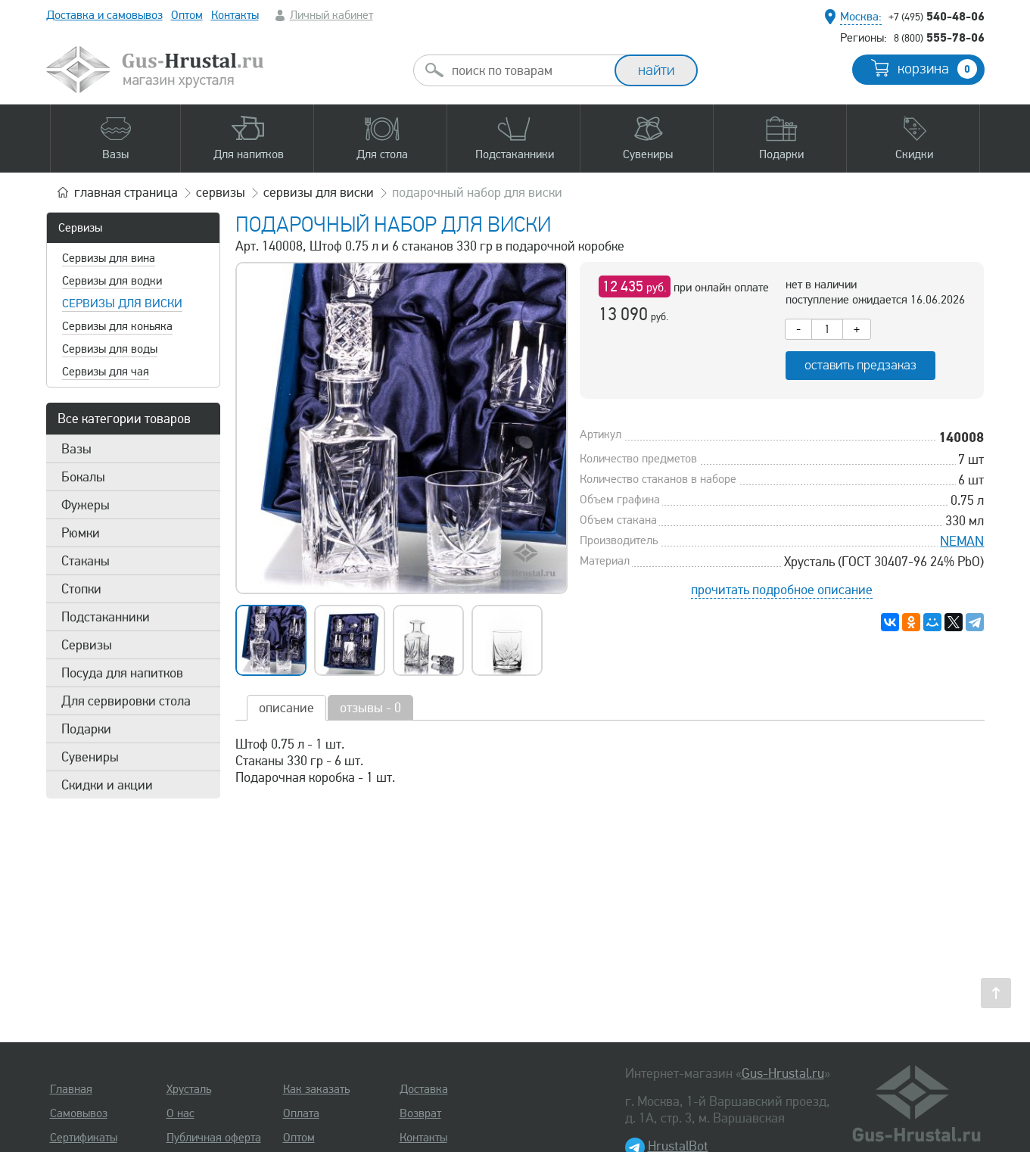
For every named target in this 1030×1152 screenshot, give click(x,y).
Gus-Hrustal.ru (783, 1073)
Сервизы (80, 227)
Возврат (420, 1113)
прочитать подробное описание (782, 589)
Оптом (187, 15)
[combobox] (527, 70)
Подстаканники (105, 617)
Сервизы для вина (108, 258)
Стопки (81, 589)
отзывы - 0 (370, 707)
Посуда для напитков (122, 673)
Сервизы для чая (105, 371)
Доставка (424, 1089)
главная (126, 192)
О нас (180, 1113)
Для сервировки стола (126, 701)
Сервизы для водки (112, 280)
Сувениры (90, 757)
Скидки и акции (107, 785)
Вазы (76, 449)
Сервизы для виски (122, 303)
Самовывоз (78, 1113)
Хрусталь (188, 1089)
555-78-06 (939, 37)
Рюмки (80, 533)
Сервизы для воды (109, 348)
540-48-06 (936, 15)
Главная (71, 1089)
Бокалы (83, 477)
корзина (937, 69)
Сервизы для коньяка (117, 326)
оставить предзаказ (860, 365)
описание (286, 707)
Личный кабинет (331, 15)
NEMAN (962, 541)
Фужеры (85, 505)
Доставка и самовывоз (104, 15)
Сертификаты (83, 1137)
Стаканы (85, 561)
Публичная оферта (213, 1137)
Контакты (235, 15)
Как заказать (316, 1089)
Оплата (301, 1113)
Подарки (86, 729)
